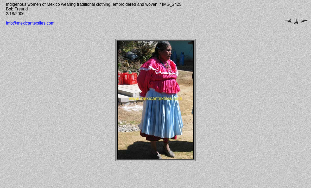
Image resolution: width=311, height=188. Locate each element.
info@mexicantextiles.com (30, 23)
